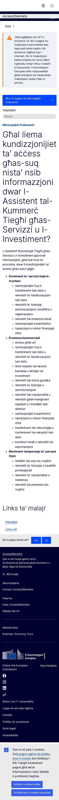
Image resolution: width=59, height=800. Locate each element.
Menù (53, 16)
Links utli (11, 529)
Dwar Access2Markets (16, 604)
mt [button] (43, 6)
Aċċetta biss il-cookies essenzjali (32, 792)
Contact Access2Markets (18, 589)
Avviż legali (9, 728)
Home (8, 26)
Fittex (52, 6)
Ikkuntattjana (48, 665)
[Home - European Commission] (25, 655)
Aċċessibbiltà (10, 735)
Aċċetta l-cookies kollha (27, 784)
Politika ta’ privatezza (16, 721)
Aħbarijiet (11, 522)
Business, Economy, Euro (18, 634)
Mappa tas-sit (11, 611)
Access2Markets (12, 554)
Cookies (7, 714)
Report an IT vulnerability (18, 701)
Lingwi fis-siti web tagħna (18, 708)
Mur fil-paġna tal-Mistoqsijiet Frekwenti (23, 100)
